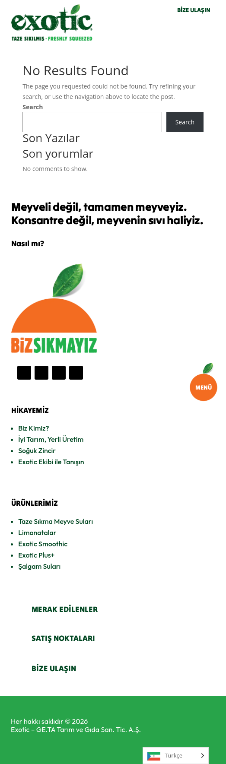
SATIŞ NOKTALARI (63, 638)
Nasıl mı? (27, 243)
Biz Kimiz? (33, 428)
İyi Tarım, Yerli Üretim (50, 439)
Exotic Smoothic (42, 543)
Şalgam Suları (39, 566)
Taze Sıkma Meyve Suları (55, 521)
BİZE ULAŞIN (193, 10)
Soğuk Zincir (37, 450)
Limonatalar (37, 532)
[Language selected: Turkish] (176, 755)
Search (32, 107)
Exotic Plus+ (36, 555)
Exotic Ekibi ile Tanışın (51, 461)
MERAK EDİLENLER (65, 609)
